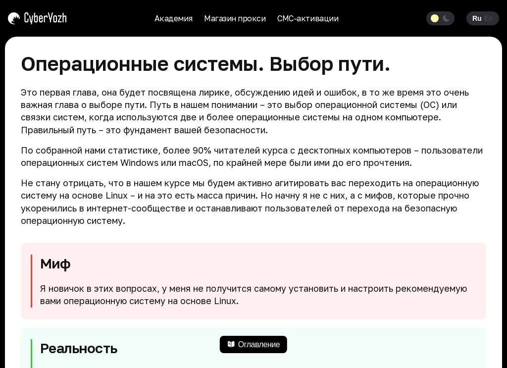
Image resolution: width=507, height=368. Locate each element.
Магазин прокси (234, 18)
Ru (476, 18)
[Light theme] (435, 18)
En (488, 18)
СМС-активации (307, 18)
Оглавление (253, 344)
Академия (173, 18)
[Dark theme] (446, 18)
